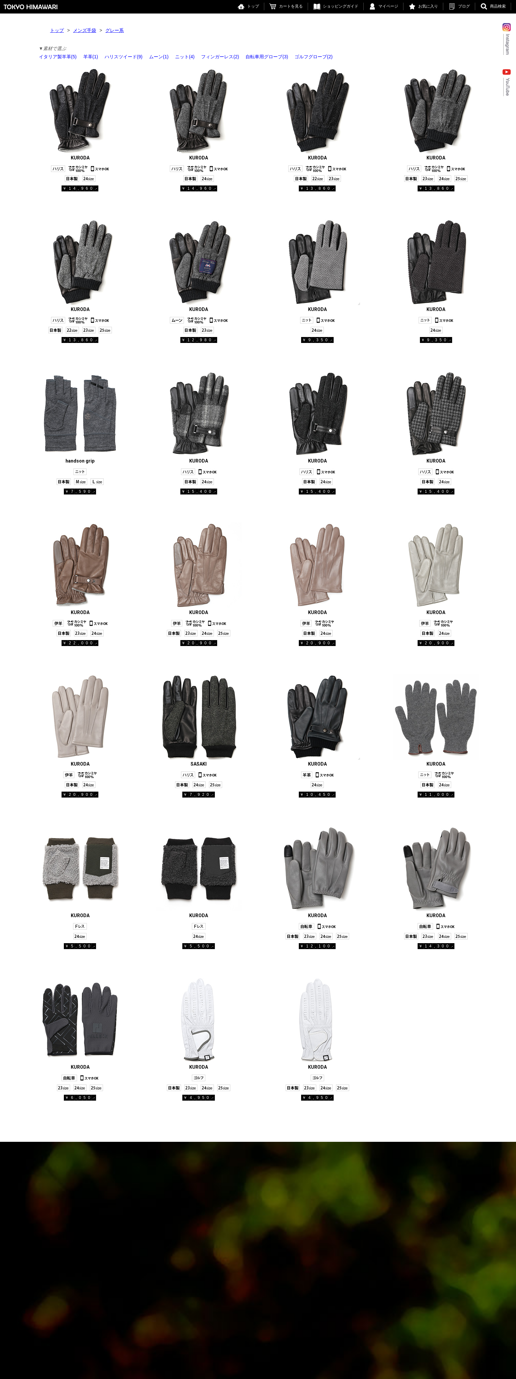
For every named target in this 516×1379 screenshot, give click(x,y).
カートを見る (291, 6)
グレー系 (114, 30)
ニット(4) (184, 56)
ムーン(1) (158, 56)
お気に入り (428, 6)
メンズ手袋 (84, 30)
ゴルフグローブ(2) (313, 56)
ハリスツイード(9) (123, 56)
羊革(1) (90, 56)
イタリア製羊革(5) (58, 56)
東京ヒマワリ (30, 7)
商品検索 (498, 6)
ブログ (464, 6)
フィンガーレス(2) (220, 56)
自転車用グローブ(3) (266, 56)
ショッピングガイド (340, 6)
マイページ (388, 6)
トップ (253, 6)
